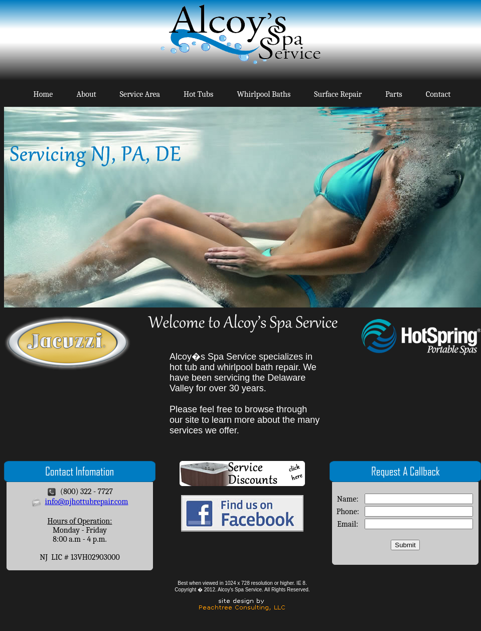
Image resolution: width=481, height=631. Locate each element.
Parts (393, 94)
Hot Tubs (198, 94)
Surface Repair (338, 94)
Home (43, 94)
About (86, 94)
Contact (438, 94)
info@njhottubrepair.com (86, 501)
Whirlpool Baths (263, 94)
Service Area (140, 94)
